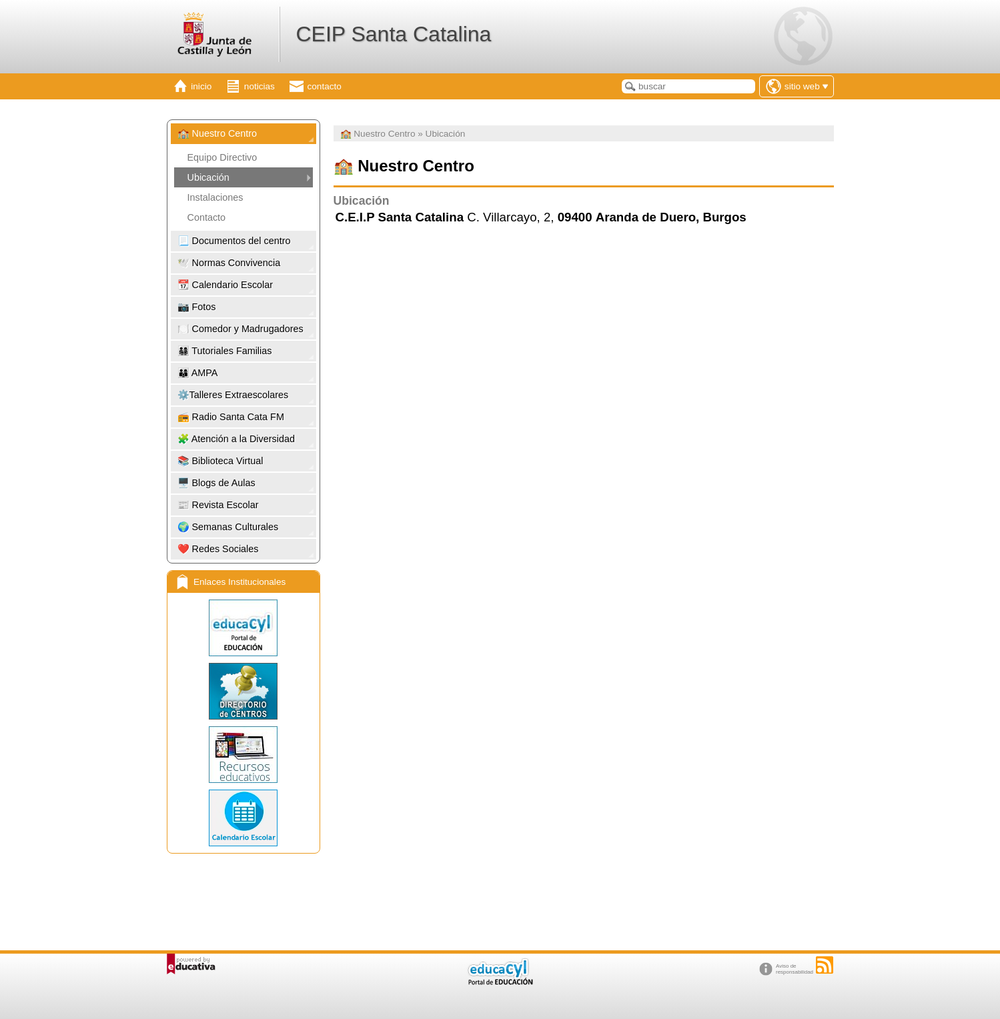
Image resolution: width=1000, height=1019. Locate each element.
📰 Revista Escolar (218, 504)
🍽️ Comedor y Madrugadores (240, 328)
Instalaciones (215, 197)
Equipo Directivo (222, 157)
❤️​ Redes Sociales (218, 549)
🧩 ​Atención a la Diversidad (236, 438)
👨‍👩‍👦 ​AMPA (197, 372)
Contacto (206, 217)
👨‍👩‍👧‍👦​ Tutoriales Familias (224, 350)
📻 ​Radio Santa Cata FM (230, 416)
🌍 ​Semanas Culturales (228, 527)
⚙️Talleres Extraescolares (233, 394)
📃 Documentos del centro (234, 240)
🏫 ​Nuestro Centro (217, 133)
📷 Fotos (196, 306)
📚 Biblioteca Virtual (220, 460)
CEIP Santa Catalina (393, 34)
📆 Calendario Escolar (225, 284)
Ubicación (208, 177)
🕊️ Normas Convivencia (229, 262)
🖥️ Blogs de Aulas (216, 482)
